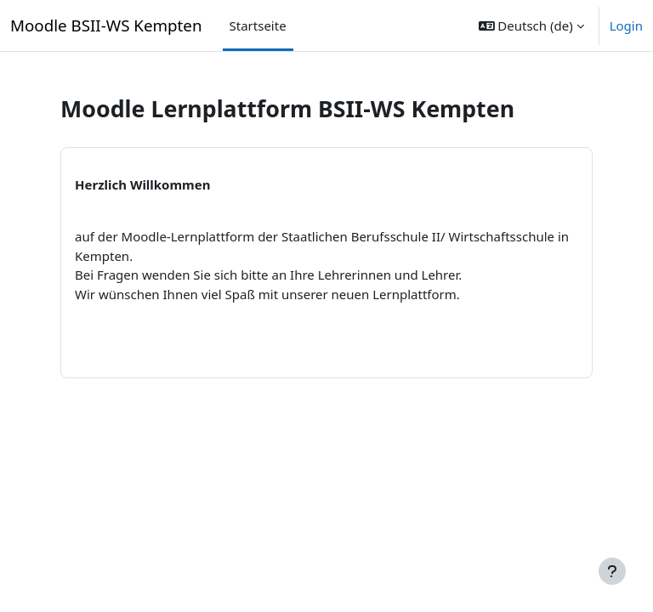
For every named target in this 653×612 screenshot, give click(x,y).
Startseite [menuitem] (258, 25)
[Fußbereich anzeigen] (612, 571)
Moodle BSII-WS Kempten (106, 25)
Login (626, 25)
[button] (531, 25)
